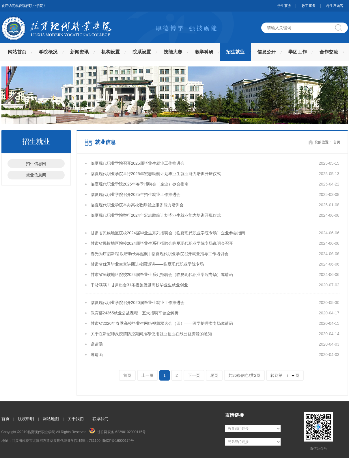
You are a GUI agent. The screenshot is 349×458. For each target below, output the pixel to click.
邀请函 (97, 344)
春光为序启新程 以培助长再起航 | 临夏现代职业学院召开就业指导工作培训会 (159, 253)
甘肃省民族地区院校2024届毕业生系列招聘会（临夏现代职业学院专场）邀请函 (162, 274)
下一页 (194, 375)
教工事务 (309, 6)
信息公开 (266, 51)
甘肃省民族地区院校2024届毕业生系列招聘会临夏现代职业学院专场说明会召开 (162, 243)
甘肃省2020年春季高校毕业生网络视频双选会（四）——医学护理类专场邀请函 (162, 323)
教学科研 (204, 51)
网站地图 (51, 418)
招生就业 (235, 51)
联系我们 (100, 418)
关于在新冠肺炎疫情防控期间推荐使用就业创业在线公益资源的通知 (151, 333)
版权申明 (26, 418)
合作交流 (329, 51)
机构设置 (110, 51)
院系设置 (141, 51)
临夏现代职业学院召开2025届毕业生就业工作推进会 (137, 163)
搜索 (340, 28)
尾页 (214, 375)
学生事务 (284, 6)
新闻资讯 (79, 51)
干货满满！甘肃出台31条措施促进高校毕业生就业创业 (139, 285)
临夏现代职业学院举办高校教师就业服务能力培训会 (137, 205)
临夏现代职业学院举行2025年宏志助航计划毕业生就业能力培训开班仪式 (156, 173)
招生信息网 (36, 163)
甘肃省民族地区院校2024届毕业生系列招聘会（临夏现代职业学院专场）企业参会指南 (168, 233)
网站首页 (17, 51)
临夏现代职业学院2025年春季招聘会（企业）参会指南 (140, 184)
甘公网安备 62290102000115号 (117, 431)
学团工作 (297, 51)
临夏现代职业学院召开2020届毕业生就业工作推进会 (137, 302)
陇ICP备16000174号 (118, 441)
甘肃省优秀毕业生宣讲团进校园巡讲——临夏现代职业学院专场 (147, 264)
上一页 (147, 375)
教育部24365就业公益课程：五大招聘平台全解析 (135, 313)
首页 (336, 142)
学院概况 (48, 51)
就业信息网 (36, 175)
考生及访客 (335, 6)
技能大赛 (173, 51)
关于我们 (76, 418)
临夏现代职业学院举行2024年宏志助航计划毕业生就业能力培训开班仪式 (156, 215)
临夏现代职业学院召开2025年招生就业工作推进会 (135, 194)
